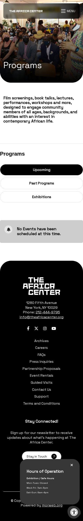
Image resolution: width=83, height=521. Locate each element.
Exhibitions (41, 196)
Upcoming (49, 169)
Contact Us (41, 389)
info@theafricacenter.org (41, 317)
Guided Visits (41, 382)
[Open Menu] (68, 11)
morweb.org (52, 505)
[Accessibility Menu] (74, 512)
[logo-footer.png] (41, 286)
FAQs (42, 354)
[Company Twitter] (36, 328)
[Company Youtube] (54, 328)
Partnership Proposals (41, 368)
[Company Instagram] (45, 328)
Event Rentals (41, 375)
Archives (41, 341)
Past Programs (41, 183)
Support (41, 396)
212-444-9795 (48, 312)
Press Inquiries (42, 361)
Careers (41, 347)
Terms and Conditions (41, 403)
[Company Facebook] (28, 328)
